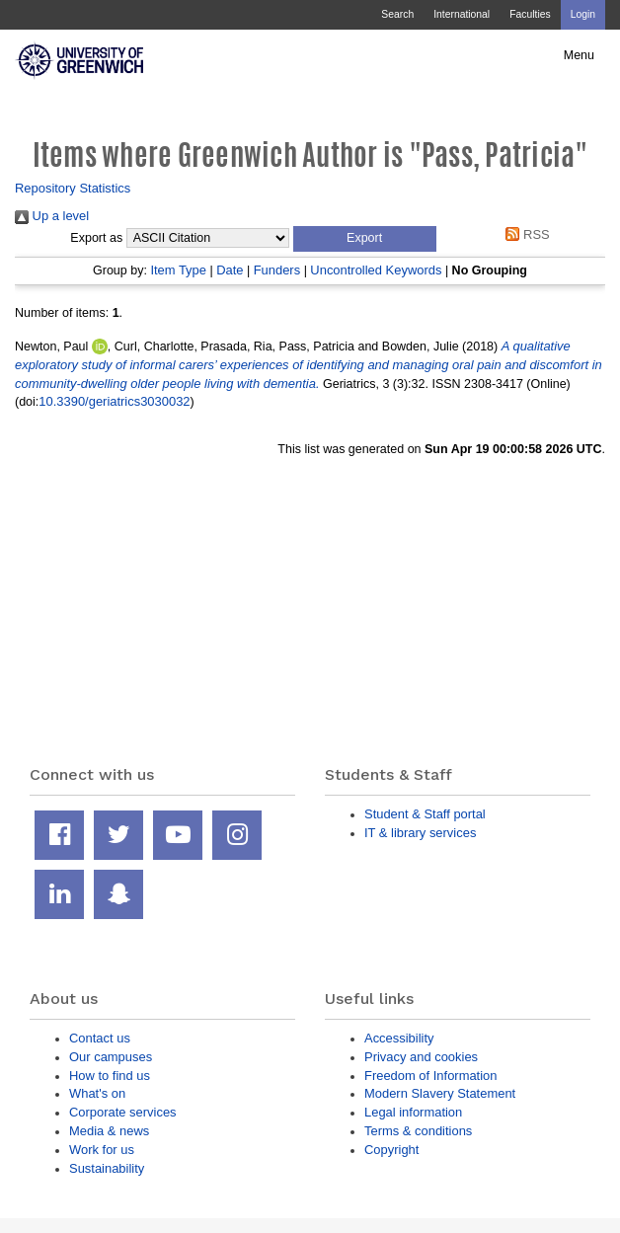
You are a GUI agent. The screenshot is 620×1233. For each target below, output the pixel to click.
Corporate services (123, 1112)
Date (229, 270)
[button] (364, 239)
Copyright (391, 1149)
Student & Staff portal (425, 814)
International (461, 14)
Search (397, 14)
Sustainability (106, 1168)
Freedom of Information (430, 1075)
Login (583, 14)
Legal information (413, 1112)
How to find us (109, 1075)
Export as (96, 238)
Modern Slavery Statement (439, 1093)
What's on (97, 1093)
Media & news (109, 1130)
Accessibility (398, 1038)
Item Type (178, 270)
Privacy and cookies (421, 1056)
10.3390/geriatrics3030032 (114, 401)
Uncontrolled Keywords (375, 270)
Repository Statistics (72, 188)
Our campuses (110, 1056)
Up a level (52, 215)
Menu (579, 55)
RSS (525, 234)
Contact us (99, 1038)
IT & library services (420, 832)
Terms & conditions (418, 1130)
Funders (277, 270)
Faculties (529, 14)
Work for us (101, 1149)
